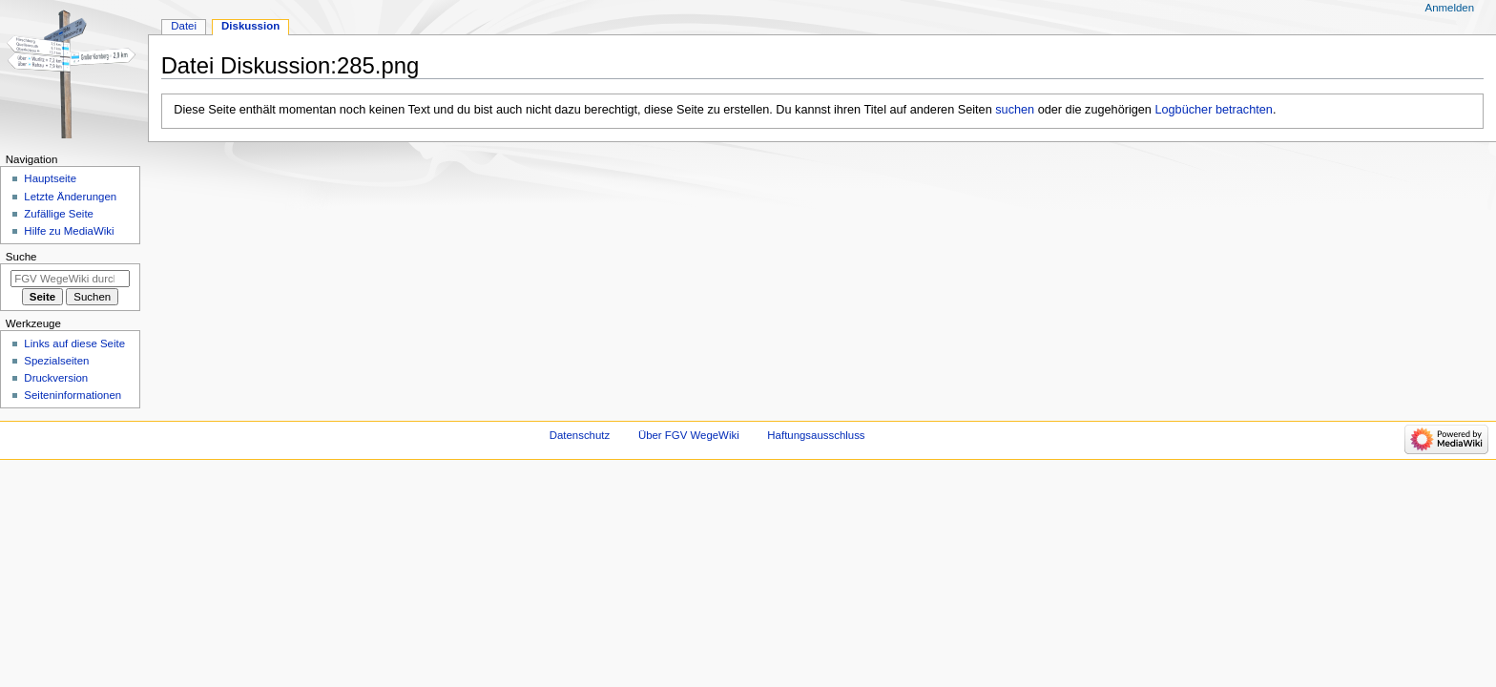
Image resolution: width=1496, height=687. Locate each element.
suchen (1014, 109)
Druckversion (56, 378)
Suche (21, 256)
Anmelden (1450, 7)
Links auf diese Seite (74, 343)
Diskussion (250, 25)
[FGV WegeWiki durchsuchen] (70, 278)
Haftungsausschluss (815, 435)
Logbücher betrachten (1213, 109)
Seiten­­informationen (72, 395)
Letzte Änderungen (70, 196)
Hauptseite (50, 178)
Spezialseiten (56, 360)
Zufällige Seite (59, 213)
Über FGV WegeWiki (688, 435)
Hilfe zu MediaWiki (69, 231)
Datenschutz (580, 435)
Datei (184, 25)
